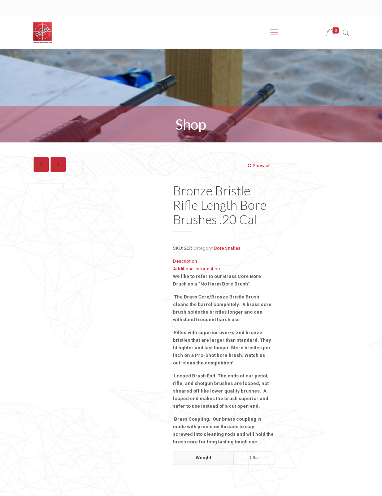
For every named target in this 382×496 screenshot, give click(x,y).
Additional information (196, 268)
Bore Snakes (227, 248)
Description (185, 261)
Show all (258, 165)
